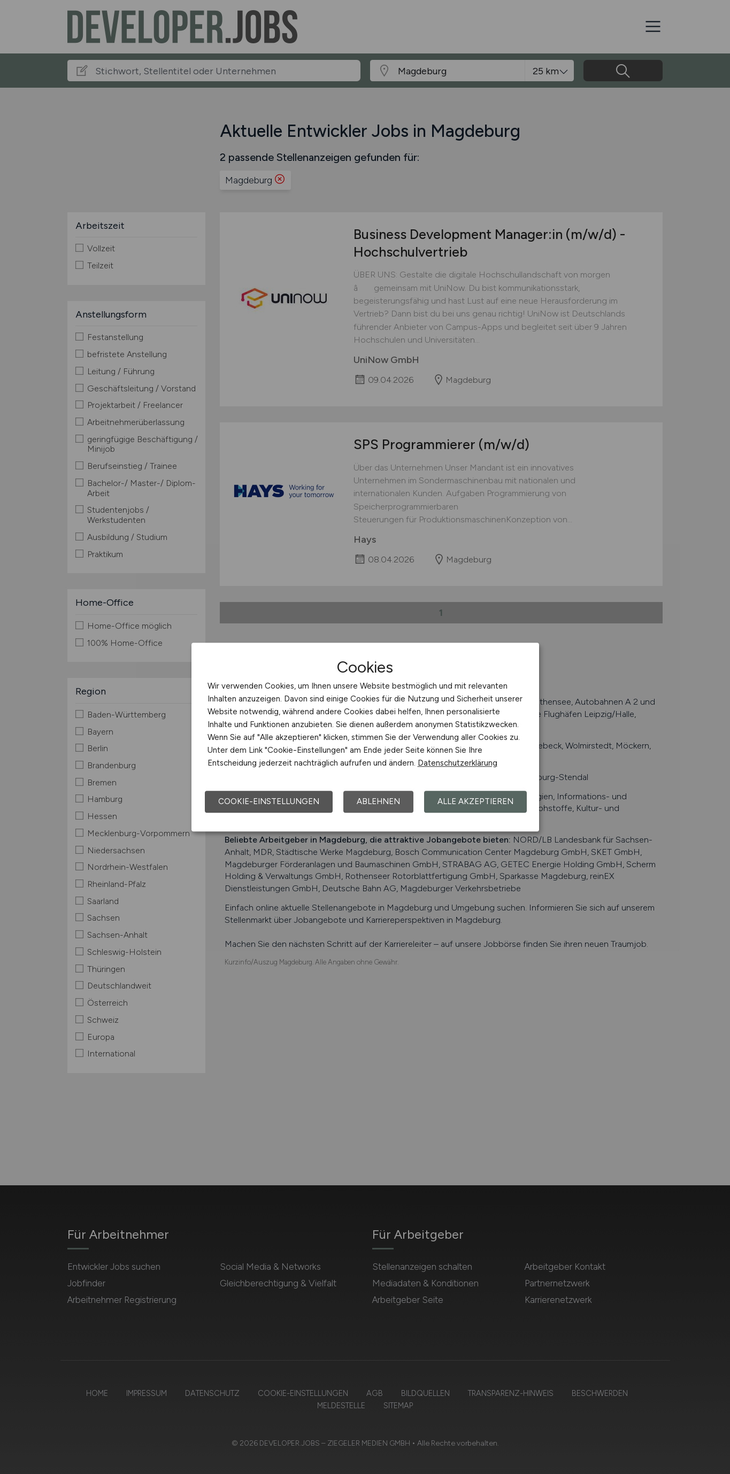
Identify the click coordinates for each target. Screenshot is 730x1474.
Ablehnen (378, 801)
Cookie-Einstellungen (268, 801)
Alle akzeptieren (475, 801)
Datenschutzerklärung (457, 763)
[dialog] (365, 737)
